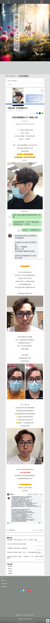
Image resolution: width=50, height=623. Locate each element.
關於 (2, 577)
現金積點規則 (4, 586)
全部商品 (3, 580)
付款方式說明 (4, 583)
